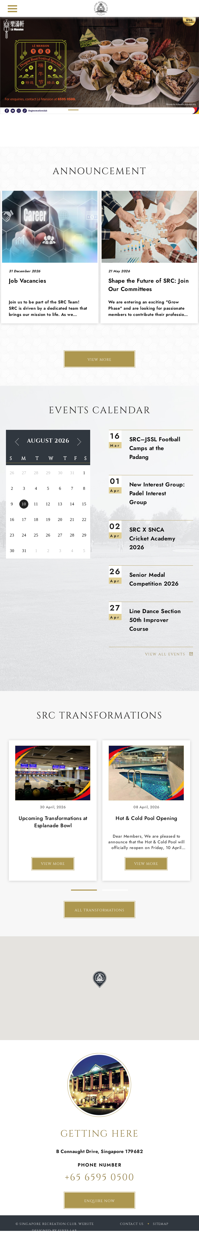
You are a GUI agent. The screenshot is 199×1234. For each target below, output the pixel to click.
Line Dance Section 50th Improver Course (155, 620)
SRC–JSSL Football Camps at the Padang (155, 448)
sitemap (160, 1224)
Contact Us (132, 1224)
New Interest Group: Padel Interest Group (157, 493)
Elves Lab (67, 1231)
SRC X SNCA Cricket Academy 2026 (152, 538)
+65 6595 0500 (99, 1177)
